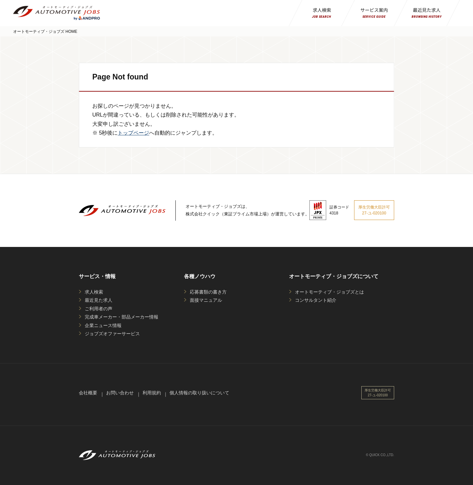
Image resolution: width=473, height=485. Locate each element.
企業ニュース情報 (103, 325)
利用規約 (152, 392)
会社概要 (88, 392)
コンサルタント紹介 (315, 300)
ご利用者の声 (98, 308)
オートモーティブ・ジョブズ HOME (45, 31)
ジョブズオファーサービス (112, 333)
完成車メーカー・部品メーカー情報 (121, 317)
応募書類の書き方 (208, 292)
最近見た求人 (98, 300)
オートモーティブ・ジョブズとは (329, 292)
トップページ (133, 133)
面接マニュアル (206, 300)
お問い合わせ (120, 392)
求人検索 (94, 292)
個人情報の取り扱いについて (199, 392)
